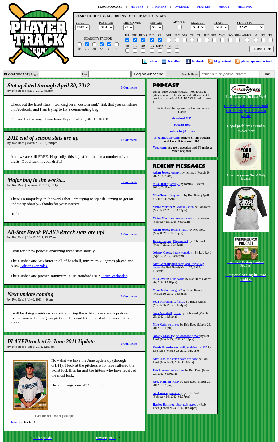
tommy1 (176, 174)
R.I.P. (175, 383)
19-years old (180, 243)
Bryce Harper (162, 243)
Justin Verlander (114, 275)
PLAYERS (204, 6)
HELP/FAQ (245, 6)
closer (177, 315)
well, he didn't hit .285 (193, 349)
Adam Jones (161, 174)
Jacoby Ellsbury (163, 337)
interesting (177, 372)
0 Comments (129, 87)
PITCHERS (159, 6)
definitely (179, 303)
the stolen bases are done (182, 360)
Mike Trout (160, 185)
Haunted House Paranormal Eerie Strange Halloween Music (246, 110)
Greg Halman (162, 383)
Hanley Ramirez (164, 406)
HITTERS (137, 6)
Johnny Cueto (162, 254)
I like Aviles (177, 280)
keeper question (185, 220)
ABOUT (224, 6)
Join (14, 422)
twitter (153, 61)
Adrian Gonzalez (33, 265)
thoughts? (176, 292)
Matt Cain (159, 326)
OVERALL (182, 6)
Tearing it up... (179, 231)
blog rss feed (222, 61)
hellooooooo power (188, 337)
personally (175, 395)
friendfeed (174, 61)
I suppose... (176, 197)
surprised (173, 326)
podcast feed (182, 125)
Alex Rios (159, 360)
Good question (184, 208)
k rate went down (183, 254)
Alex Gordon (161, 265)
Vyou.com (159, 148)
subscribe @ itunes (182, 132)
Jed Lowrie (160, 395)
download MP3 (182, 119)
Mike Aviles (160, 280)
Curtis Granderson (165, 349)
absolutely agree (186, 406)
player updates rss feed (256, 61)
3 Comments (129, 182)
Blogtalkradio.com (166, 138)
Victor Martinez (163, 208)
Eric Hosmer (161, 372)
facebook (198, 61)
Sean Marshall (162, 303)
